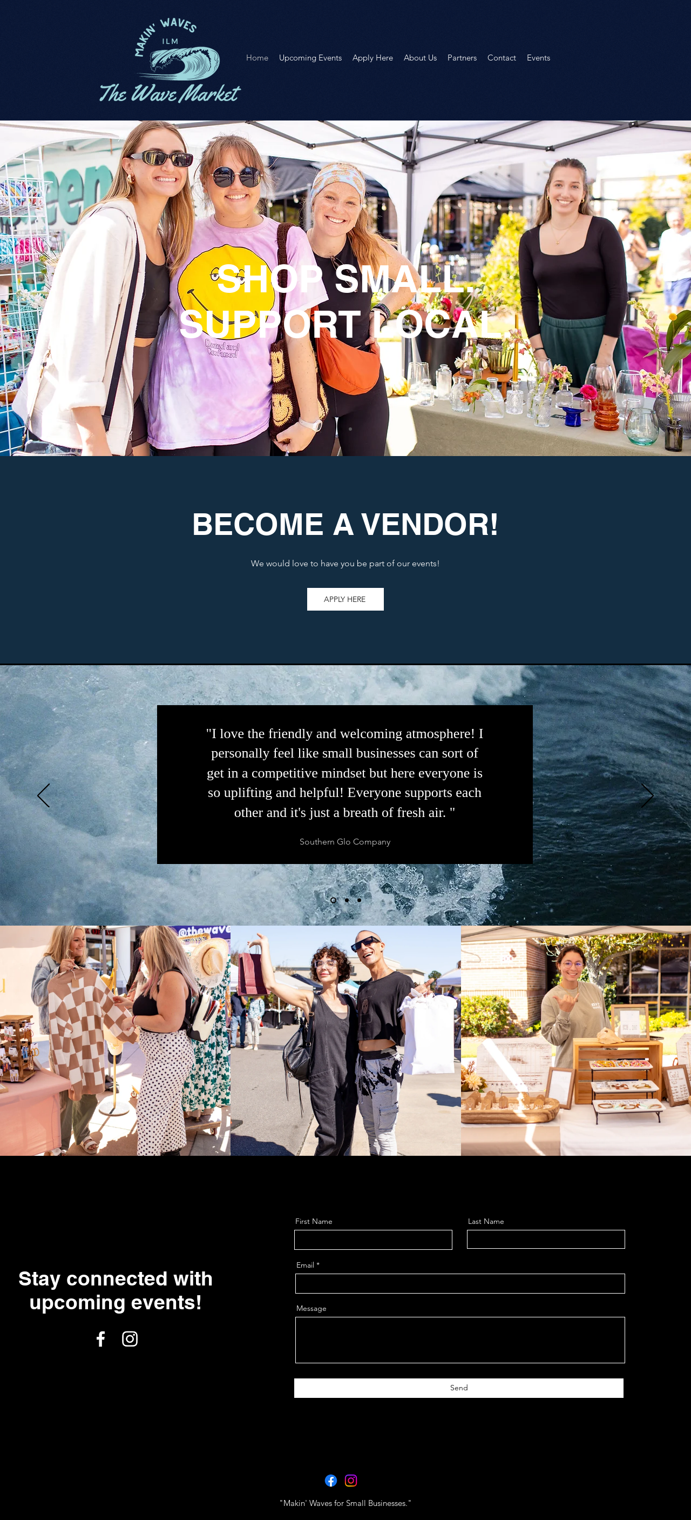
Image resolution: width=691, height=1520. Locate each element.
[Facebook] (100, 1338)
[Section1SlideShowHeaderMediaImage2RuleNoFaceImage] (347, 900)
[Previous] (43, 796)
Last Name (486, 1221)
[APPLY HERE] (345, 599)
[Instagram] (130, 1338)
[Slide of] (340, 429)
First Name (314, 1221)
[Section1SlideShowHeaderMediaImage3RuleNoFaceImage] (359, 900)
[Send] (459, 1388)
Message (311, 1308)
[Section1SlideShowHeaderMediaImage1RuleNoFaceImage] (333, 900)
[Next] (647, 796)
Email (305, 1265)
